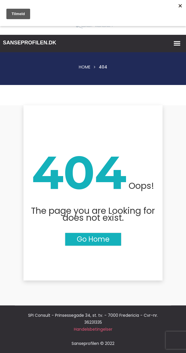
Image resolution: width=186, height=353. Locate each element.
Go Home (93, 239)
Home (84, 67)
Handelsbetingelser (93, 329)
